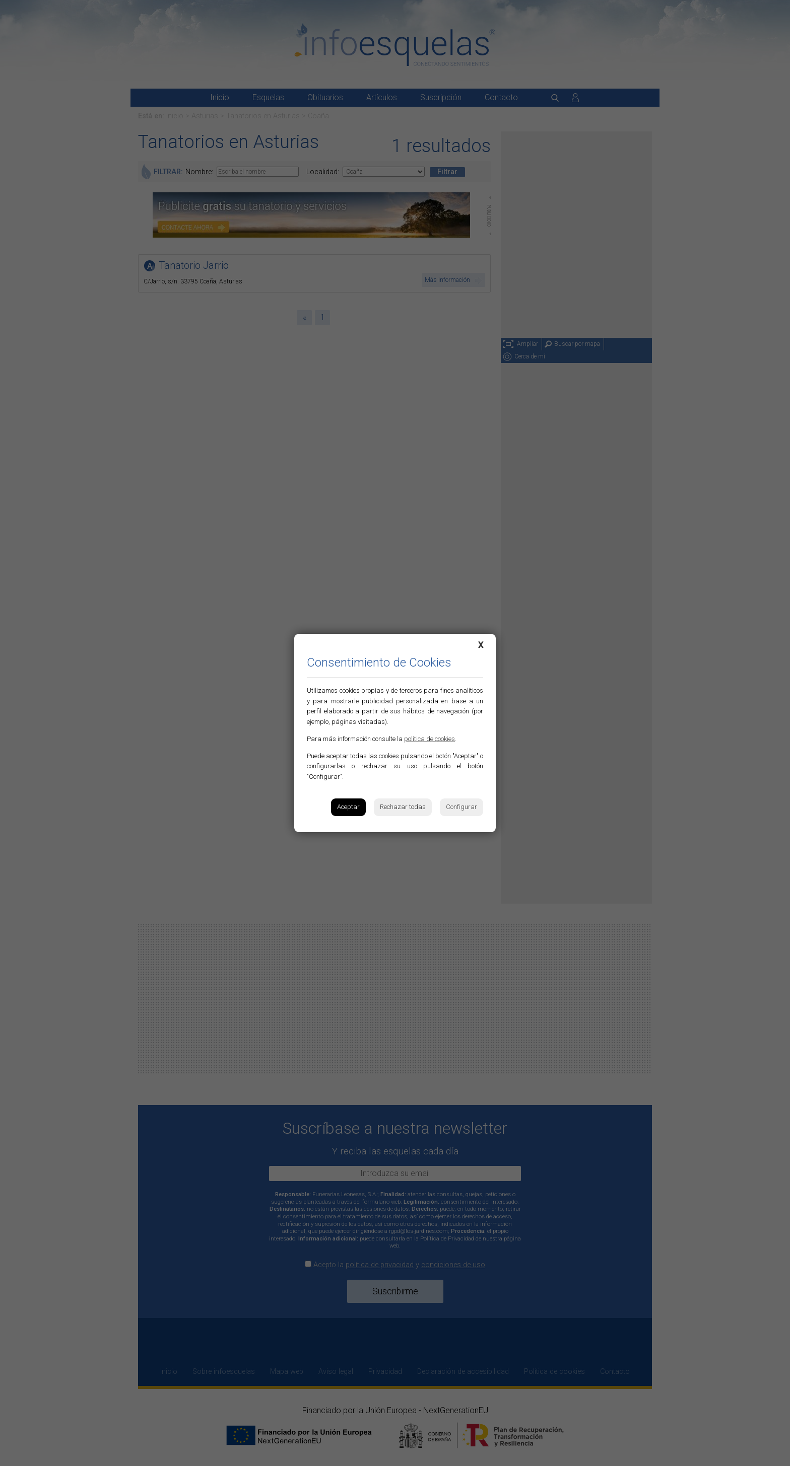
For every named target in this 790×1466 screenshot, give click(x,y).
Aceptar (348, 807)
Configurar (461, 807)
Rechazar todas (403, 807)
